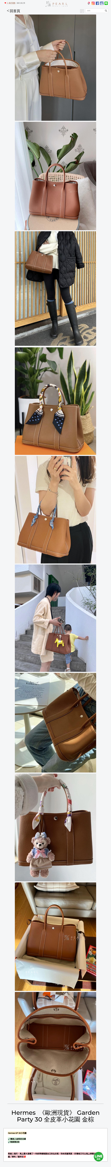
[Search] (94, 11)
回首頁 (13, 11)
